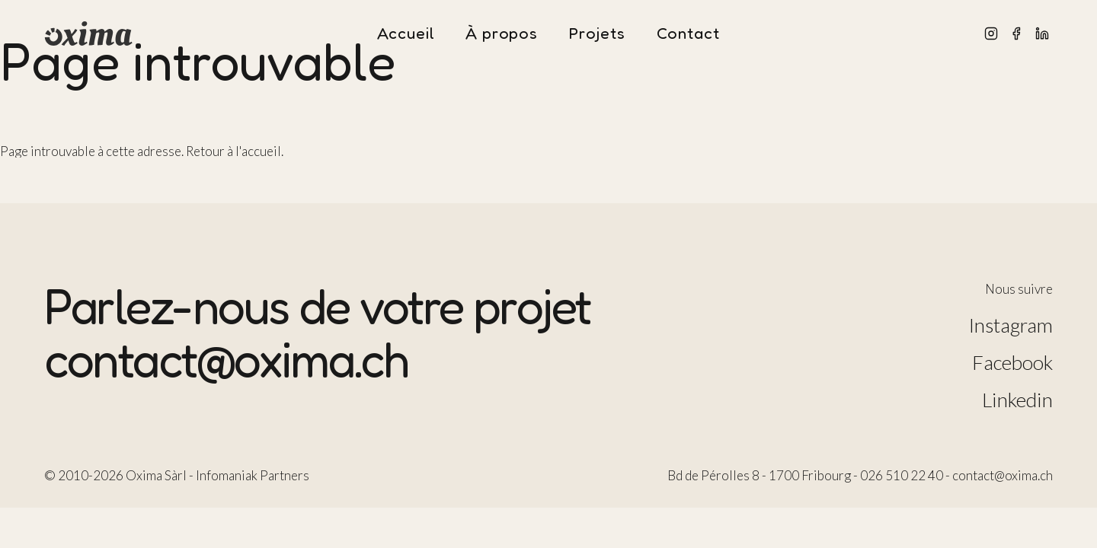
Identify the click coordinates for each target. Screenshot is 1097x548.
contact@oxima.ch (226, 359)
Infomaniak (226, 475)
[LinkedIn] (1042, 33)
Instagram (1011, 325)
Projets (597, 34)
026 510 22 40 (901, 475)
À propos (501, 34)
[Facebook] (1016, 33)
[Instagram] (991, 33)
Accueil (405, 34)
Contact (688, 34)
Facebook (1012, 362)
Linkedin (1017, 399)
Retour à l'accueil (233, 151)
